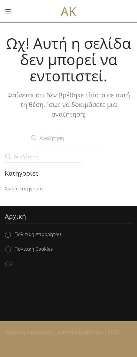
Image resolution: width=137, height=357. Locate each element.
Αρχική (15, 216)
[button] (8, 11)
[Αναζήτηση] (68, 138)
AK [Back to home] (68, 11)
